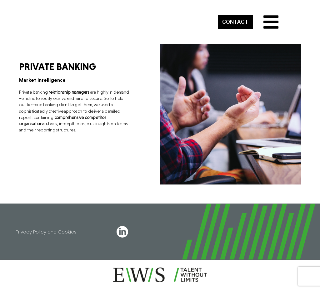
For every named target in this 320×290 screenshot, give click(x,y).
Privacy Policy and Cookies (46, 232)
